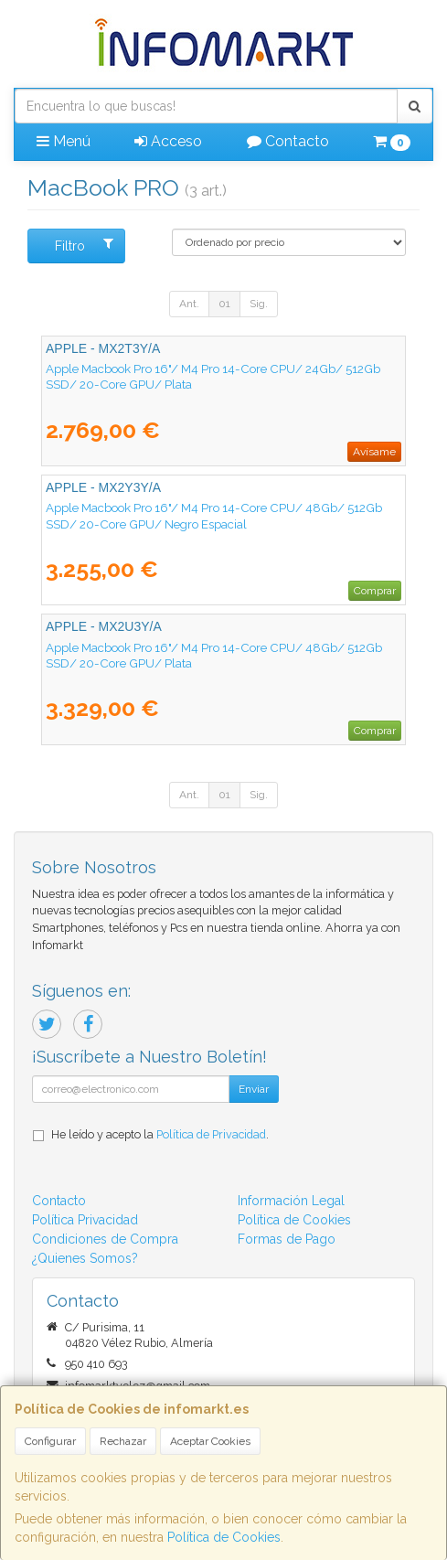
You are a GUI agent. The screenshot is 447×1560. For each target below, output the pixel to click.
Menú (63, 141)
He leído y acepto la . (160, 1134)
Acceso (168, 141)
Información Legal (291, 1200)
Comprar (375, 590)
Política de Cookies (224, 1537)
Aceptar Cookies (210, 1441)
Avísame (374, 451)
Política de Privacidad (211, 1134)
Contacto (288, 141)
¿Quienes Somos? (85, 1258)
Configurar (50, 1441)
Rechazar (123, 1441)
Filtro (84, 245)
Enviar (254, 1089)
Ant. (189, 303)
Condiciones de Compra (105, 1239)
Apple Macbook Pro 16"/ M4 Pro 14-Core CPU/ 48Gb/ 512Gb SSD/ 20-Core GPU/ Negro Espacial (214, 515)
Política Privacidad (85, 1220)
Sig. (259, 303)
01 (224, 303)
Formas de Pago (286, 1239)
